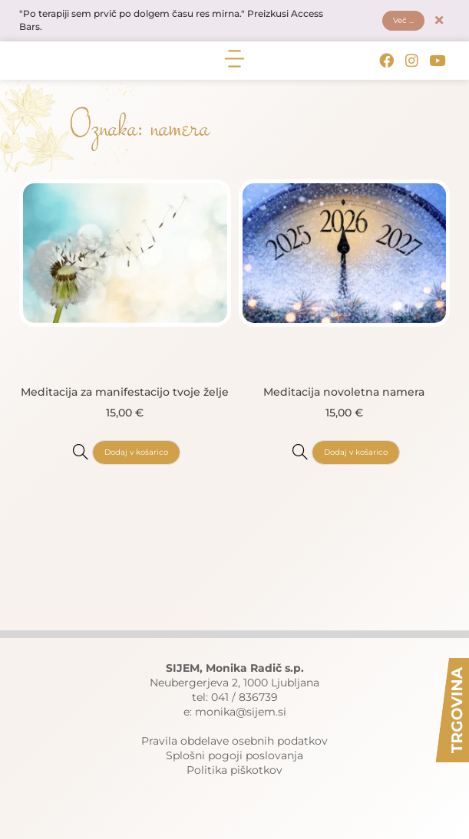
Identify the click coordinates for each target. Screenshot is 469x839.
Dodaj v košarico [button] (136, 452)
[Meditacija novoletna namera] (300, 451)
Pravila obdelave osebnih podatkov (234, 741)
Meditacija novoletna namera (343, 392)
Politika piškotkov (234, 770)
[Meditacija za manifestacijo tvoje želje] (80, 451)
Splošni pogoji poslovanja (234, 755)
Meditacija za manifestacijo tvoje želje (125, 392)
